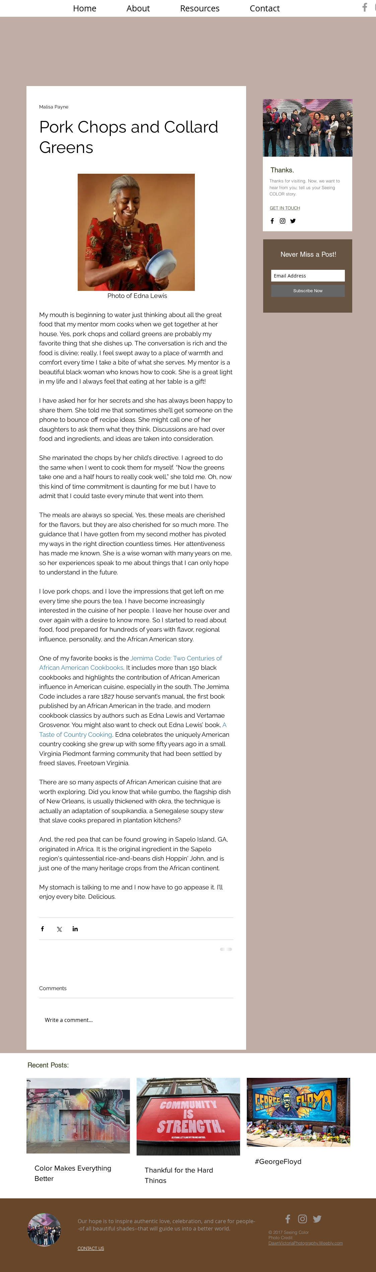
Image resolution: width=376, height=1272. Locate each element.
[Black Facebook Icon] (272, 221)
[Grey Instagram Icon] (302, 1219)
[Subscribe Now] (308, 291)
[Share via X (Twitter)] (59, 929)
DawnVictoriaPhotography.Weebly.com (306, 1243)
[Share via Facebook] (42, 929)
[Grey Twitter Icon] (317, 1219)
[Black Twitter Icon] (293, 221)
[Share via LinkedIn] (75, 929)
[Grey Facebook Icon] (365, 7)
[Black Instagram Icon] (282, 221)
